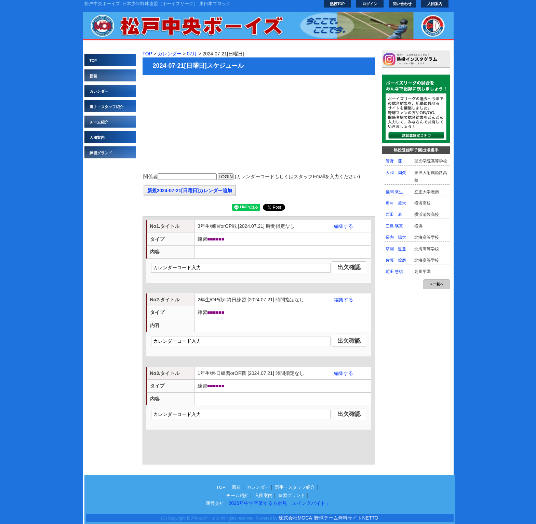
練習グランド (101, 153)
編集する (343, 226)
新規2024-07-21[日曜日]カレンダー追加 (189, 190)
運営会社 (215, 503)
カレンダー (99, 91)
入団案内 (434, 4)
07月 (192, 53)
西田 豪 (394, 214)
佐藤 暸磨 (396, 260)
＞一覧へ (436, 284)
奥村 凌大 (396, 203)
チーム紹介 (99, 122)
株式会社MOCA (295, 518)
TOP (93, 60)
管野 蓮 (394, 161)
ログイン (369, 4)
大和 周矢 (396, 172)
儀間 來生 (394, 191)
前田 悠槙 (394, 271)
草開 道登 (396, 249)
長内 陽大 (396, 237)
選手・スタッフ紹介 (106, 107)
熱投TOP (337, 4)
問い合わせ (402, 4)
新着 (93, 76)
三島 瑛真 (394, 226)
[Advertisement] (259, 125)
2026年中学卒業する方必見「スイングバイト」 (279, 503)
